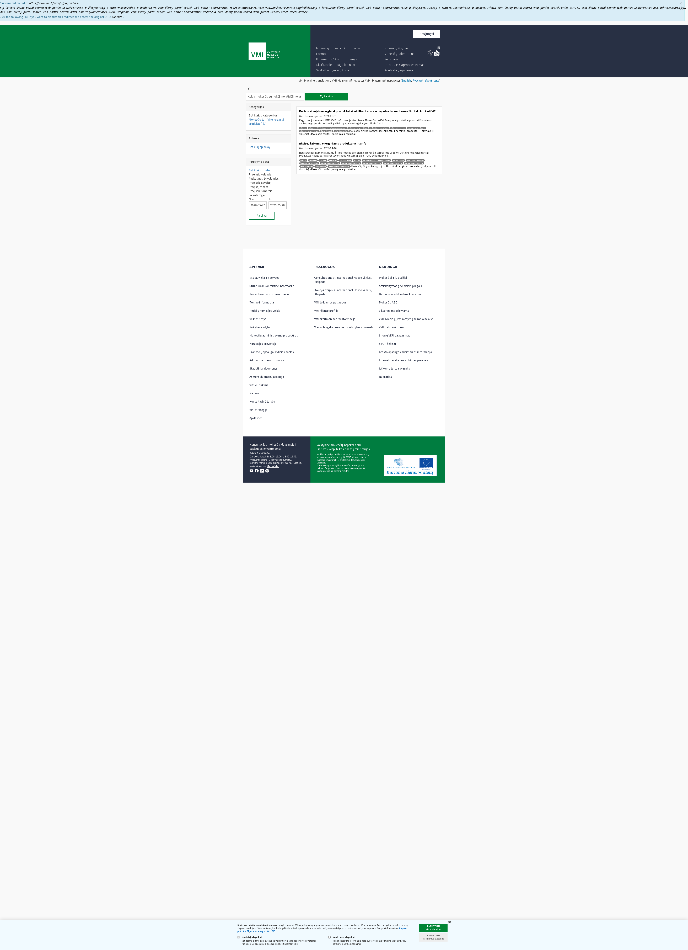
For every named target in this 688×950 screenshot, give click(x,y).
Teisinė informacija (261, 302)
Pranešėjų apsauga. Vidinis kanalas (271, 352)
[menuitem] (338, 48)
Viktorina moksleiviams (394, 311)
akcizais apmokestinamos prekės (332, 128)
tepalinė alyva (345, 160)
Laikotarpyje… (258, 195)
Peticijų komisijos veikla (264, 311)
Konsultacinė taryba (262, 401)
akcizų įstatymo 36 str (351, 163)
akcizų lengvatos (398, 128)
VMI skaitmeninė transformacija (334, 319)
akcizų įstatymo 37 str (372, 163)
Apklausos (255, 418)
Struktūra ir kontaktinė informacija (271, 286)
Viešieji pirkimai (259, 385)
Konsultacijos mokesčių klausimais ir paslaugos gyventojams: (273, 446)
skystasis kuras (306, 166)
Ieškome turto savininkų (394, 368)
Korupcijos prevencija (263, 344)
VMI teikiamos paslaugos (330, 302)
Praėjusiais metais (260, 191)
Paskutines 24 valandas (264, 179)
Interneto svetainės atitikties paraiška (403, 360)
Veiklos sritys (257, 319)
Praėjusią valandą (260, 174)
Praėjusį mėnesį (259, 187)
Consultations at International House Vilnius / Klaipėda (343, 280)
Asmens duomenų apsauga (266, 377)
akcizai (303, 128)
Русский (417, 80)
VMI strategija (258, 410)
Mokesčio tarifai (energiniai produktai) (266, 122)
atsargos (312, 128)
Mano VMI (273, 466)
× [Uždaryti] (681, 2)
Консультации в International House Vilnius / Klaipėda (343, 292)
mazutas (333, 160)
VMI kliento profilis (326, 311)
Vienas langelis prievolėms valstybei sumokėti (343, 327)
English (406, 80)
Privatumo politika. (260, 931)
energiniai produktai (416, 128)
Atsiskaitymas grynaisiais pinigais (400, 286)
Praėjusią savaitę (260, 183)
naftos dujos (321, 166)
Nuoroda (117, 16)
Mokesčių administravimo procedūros (273, 335)
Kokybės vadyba (259, 327)
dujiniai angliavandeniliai (339, 166)
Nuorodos (385, 377)
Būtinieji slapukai (249, 937)
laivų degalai (326, 131)
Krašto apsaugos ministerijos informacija (405, 352)
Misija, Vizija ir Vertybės (264, 278)
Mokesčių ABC (388, 302)
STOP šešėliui (387, 344)
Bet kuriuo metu (259, 170)
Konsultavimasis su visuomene (269, 294)
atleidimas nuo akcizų (379, 128)
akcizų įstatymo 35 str (330, 163)
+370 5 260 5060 (260, 453)
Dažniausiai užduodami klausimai (400, 294)
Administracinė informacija (266, 360)
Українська (432, 80)
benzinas (313, 160)
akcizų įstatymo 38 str (393, 163)
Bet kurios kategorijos (263, 115)
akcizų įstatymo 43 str (309, 131)
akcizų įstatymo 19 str (358, 128)
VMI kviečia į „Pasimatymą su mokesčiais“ (406, 319)
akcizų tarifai (398, 160)
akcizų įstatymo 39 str (414, 163)
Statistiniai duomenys (263, 368)
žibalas (357, 160)
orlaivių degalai (341, 131)
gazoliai (323, 160)
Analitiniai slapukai (341, 937)
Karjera (254, 393)
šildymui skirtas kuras (309, 163)
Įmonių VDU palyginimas (394, 335)
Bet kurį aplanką (259, 147)
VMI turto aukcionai (391, 327)
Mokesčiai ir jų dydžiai (393, 278)
